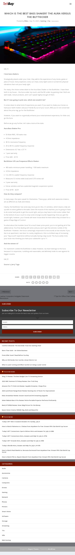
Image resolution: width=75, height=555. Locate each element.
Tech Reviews (9, 372)
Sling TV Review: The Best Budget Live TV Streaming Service (22, 376)
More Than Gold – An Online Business (14, 350)
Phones (4, 502)
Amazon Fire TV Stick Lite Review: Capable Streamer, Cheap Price (24, 386)
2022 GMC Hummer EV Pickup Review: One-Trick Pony (20, 381)
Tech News (8, 417)
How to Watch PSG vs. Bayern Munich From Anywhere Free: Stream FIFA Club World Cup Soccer (34, 457)
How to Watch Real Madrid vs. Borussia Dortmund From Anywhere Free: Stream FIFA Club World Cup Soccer (36, 451)
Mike (26, 21)
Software (5, 516)
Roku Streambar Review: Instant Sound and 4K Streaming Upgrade (25, 396)
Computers (6, 483)
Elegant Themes (33, 549)
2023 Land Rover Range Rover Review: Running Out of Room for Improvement (28, 391)
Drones (4, 487)
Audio (4, 468)
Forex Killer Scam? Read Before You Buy (15, 355)
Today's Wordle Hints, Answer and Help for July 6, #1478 (21, 445)
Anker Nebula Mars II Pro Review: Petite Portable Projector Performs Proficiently (29, 400)
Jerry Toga (15, 264)
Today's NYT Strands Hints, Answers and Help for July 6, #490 (23, 441)
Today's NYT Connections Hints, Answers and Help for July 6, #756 (24, 436)
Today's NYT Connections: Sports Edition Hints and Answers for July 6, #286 (28, 431)
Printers (4, 507)
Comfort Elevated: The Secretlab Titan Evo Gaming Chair (21, 346)
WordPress (51, 549)
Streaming (5, 526)
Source (6, 264)
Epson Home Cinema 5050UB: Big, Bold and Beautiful (20, 410)
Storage (4, 521)
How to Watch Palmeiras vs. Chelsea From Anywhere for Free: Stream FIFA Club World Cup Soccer (35, 426)
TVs (3, 530)
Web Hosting (6, 540)
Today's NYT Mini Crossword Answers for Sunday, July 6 (21, 422)
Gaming (43, 21)
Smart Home (6, 511)
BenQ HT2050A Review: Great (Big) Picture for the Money (21, 405)
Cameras (5, 478)
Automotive (6, 473)
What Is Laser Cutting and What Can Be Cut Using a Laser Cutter (24, 365)
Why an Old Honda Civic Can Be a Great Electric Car (19, 360)
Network (5, 497)
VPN (3, 535)
